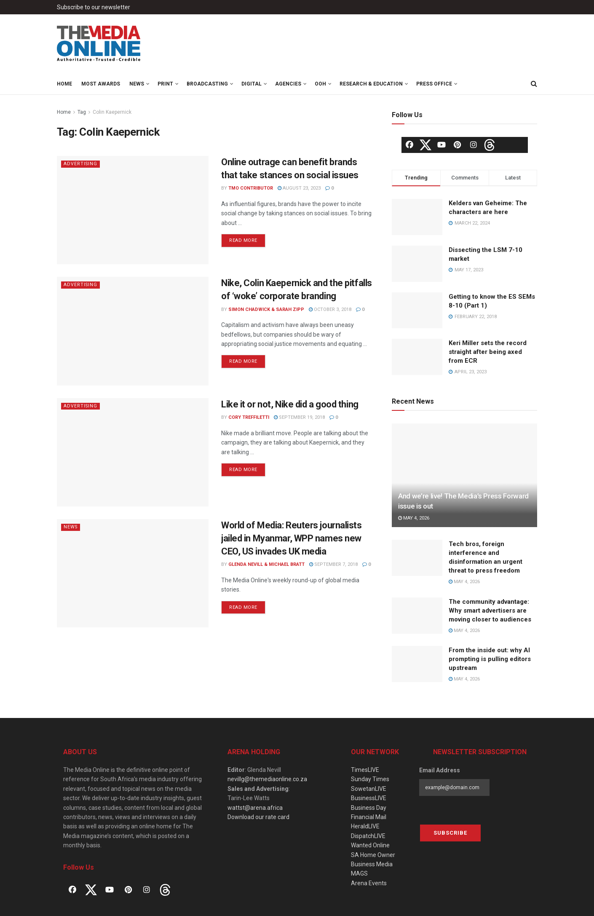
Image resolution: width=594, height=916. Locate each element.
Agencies (288, 84)
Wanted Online (370, 845)
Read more (243, 240)
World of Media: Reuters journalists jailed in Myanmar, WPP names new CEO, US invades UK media (291, 538)
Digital (251, 84)
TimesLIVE (365, 769)
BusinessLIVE (368, 798)
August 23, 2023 (299, 188)
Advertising (81, 163)
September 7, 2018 (333, 564)
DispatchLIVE (368, 836)
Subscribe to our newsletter (93, 7)
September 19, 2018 (299, 417)
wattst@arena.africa (255, 807)
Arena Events (369, 883)
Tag (82, 112)
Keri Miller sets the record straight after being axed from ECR (488, 351)
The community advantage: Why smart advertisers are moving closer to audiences (490, 610)
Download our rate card (258, 817)
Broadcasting (207, 84)
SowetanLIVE (368, 788)
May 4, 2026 (413, 518)
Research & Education (371, 84)
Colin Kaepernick (112, 112)
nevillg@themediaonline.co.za (267, 779)
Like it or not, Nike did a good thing (290, 404)
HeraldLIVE (365, 826)
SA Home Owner (373, 855)
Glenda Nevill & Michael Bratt (266, 564)
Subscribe (450, 833)
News (136, 84)
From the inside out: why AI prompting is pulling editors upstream (490, 659)
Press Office (434, 84)
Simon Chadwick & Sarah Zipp (266, 309)
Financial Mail (368, 817)
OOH (320, 84)
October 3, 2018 (330, 309)
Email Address (439, 770)
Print (165, 84)
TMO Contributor (250, 188)
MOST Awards (100, 84)
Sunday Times (370, 779)
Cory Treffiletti (248, 417)
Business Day (368, 807)
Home (64, 84)
